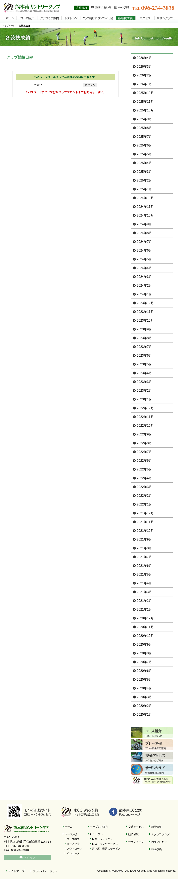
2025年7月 (144, 136)
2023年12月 (145, 303)
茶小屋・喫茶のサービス (106, 848)
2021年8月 (144, 548)
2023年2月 (144, 390)
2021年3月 (144, 592)
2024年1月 (144, 294)
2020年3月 (144, 697)
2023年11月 (145, 311)
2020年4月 (144, 688)
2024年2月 (144, 285)
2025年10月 (145, 110)
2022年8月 (144, 443)
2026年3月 (144, 66)
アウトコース (74, 848)
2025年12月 (145, 93)
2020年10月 (145, 635)
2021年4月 (144, 583)
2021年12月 (145, 513)
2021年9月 (144, 539)
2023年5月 (144, 364)
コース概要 (73, 839)
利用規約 (81, 7)
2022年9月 (144, 434)
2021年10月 (145, 530)
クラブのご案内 (99, 826)
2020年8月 (144, 653)
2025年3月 (144, 171)
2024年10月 (145, 215)
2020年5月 (144, 679)
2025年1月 (144, 189)
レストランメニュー (103, 839)
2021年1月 (144, 609)
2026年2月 (144, 75)
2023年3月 (144, 381)
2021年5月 (144, 574)
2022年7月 (144, 452)
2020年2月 (144, 705)
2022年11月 (145, 417)
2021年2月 (144, 600)
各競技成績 (24, 25)
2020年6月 (144, 670)
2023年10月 (145, 320)
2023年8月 (144, 338)
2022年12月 (145, 408)
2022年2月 (144, 495)
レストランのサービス (105, 843)
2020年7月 (144, 662)
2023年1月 (144, 399)
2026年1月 (144, 84)
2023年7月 (144, 346)
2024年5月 (144, 259)
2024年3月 (144, 276)
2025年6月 (144, 145)
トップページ (8, 25)
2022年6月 (144, 460)
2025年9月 (144, 119)
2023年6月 (144, 355)
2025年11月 (145, 101)
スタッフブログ (160, 834)
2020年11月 (145, 627)
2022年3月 (144, 487)
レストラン (96, 834)
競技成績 (133, 834)
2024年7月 (144, 241)
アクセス (30, 858)
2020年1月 (144, 714)
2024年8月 (144, 233)
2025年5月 (144, 154)
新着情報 (156, 826)
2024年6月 (144, 250)
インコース (73, 853)
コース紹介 (71, 834)
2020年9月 (144, 644)
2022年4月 (144, 478)
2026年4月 (144, 58)
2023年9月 (144, 329)
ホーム (68, 826)
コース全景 (73, 843)
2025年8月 (144, 128)
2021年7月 (144, 557)
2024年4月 (144, 268)
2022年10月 (145, 425)
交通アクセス (136, 826)
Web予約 (156, 849)
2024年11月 (145, 206)
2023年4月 (144, 373)
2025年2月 (144, 180)
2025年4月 (144, 163)
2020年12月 (145, 618)
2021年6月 (144, 565)
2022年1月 (144, 504)
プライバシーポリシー (47, 871)
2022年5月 (144, 469)
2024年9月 (144, 224)
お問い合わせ (159, 841)
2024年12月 (145, 198)
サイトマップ (16, 871)
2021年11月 (145, 522)
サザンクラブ (136, 841)
